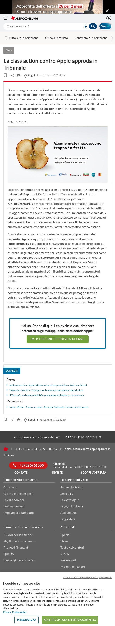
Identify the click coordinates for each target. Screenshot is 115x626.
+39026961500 (28, 465)
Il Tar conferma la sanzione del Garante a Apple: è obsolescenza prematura (46, 395)
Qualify (8, 554)
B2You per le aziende (18, 535)
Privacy (7, 612)
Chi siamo (10, 487)
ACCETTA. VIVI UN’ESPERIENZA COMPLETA (70, 619)
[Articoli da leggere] (5, 75)
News (64, 541)
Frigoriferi (67, 519)
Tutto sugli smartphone (21, 38)
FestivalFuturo (13, 506)
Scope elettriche (71, 487)
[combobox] (50, 26)
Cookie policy (19, 612)
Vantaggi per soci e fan (19, 560)
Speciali (65, 535)
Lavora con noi (13, 500)
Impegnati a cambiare (18, 512)
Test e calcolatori (72, 547)
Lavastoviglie (69, 500)
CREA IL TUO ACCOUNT (83, 437)
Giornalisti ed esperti (18, 493)
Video (64, 554)
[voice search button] (84, 26)
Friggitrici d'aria (71, 506)
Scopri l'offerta (93, 472)
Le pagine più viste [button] (74, 479)
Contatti (21, 472)
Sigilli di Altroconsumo (19, 541)
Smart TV (67, 493)
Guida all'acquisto (56, 38)
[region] (57, 599)
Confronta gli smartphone (91, 38)
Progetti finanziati (16, 547)
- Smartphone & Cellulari (45, 75)
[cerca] (38, 26)
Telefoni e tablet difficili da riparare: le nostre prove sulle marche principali (46, 390)
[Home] (5, 449)
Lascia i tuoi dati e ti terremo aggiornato (58, 339)
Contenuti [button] (67, 527)
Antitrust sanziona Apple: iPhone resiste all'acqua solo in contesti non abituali (48, 385)
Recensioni (68, 560)
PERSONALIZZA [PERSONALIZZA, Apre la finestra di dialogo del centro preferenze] (26, 619)
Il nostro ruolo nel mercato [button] (23, 527)
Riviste (57, 472)
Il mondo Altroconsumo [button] (20, 479)
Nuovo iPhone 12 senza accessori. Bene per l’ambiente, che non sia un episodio (49, 407)
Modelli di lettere (72, 566)
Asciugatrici (68, 512)
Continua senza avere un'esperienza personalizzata (87, 577)
